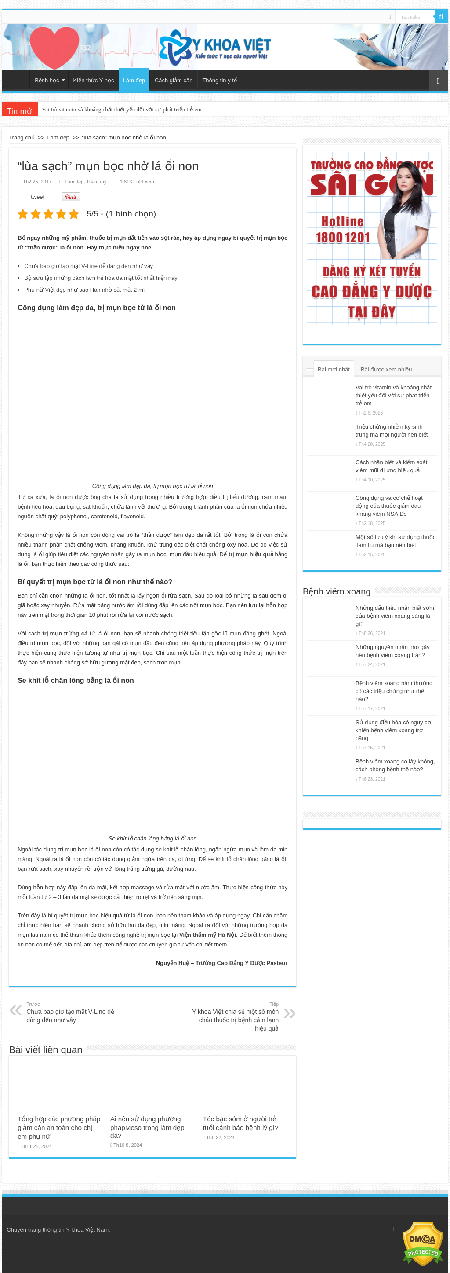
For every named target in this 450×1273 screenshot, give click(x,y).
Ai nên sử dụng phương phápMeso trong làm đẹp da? (147, 1127)
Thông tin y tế (219, 80)
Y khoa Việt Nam (87, 1229)
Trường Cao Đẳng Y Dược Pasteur (242, 963)
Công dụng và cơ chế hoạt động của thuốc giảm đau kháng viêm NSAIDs (389, 506)
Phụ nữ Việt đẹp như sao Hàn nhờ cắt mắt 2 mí (84, 289)
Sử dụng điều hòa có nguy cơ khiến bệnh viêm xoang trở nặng (393, 730)
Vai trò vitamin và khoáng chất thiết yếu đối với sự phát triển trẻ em (121, 109)
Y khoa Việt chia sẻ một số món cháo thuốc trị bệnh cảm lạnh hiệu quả (234, 1016)
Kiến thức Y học (93, 80)
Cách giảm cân (173, 80)
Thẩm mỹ (96, 181)
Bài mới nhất (334, 369)
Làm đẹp (134, 80)
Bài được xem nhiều (386, 369)
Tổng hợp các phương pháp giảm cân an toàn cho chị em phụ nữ (59, 1127)
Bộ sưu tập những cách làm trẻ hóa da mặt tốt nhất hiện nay (101, 278)
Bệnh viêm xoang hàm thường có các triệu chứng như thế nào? (394, 691)
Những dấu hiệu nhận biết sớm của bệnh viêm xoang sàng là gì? (395, 616)
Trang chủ (18, 79)
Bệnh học (47, 80)
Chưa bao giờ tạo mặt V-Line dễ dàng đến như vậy (88, 266)
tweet (37, 197)
